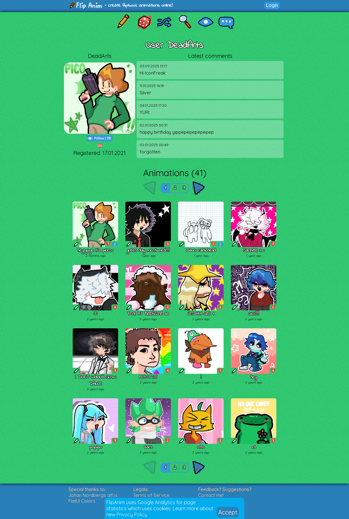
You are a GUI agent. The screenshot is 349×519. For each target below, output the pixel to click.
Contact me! (211, 495)
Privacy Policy (132, 514)
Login (272, 5)
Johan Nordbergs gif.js (93, 495)
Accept (227, 512)
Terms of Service (151, 495)
